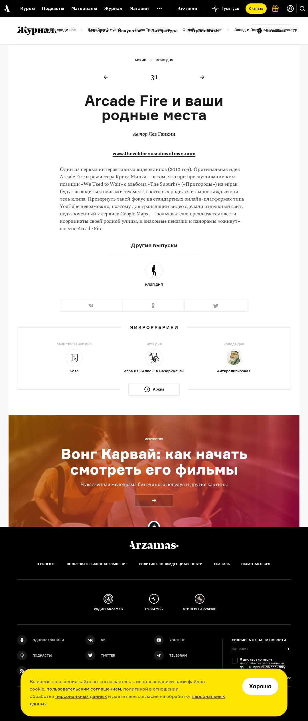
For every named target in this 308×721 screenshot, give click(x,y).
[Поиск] (302, 8)
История (98, 30)
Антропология (203, 30)
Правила (222, 564)
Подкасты (53, 8)
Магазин (139, 8)
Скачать (256, 8)
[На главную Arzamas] (6, 8)
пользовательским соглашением (83, 689)
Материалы (84, 8)
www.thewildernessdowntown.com (154, 153)
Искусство (129, 30)
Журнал (113, 8)
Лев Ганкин (162, 134)
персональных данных (81, 696)
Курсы (27, 8)
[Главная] (154, 545)
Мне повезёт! (275, 31)
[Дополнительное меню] (159, 8)
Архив (140, 60)
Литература (164, 30)
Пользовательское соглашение (97, 564)
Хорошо (260, 686)
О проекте (46, 564)
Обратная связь (256, 564)
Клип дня (164, 60)
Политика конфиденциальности (170, 564)
